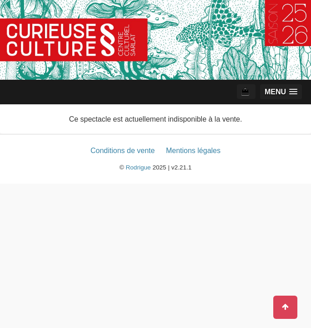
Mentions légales (193, 150)
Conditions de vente (122, 150)
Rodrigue (137, 167)
